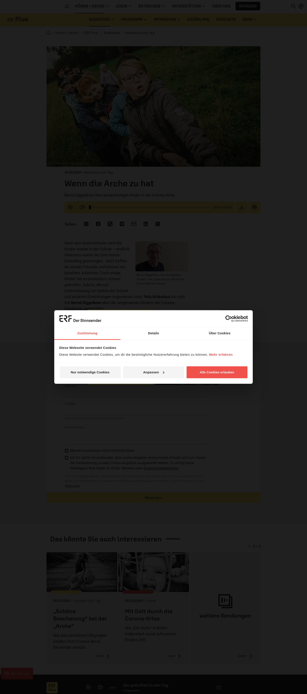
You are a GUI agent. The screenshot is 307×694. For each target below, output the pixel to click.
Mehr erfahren (221, 354)
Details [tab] (153, 333)
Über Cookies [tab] (219, 333)
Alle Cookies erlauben (217, 372)
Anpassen (153, 372)
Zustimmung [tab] (87, 333)
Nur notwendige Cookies (90, 372)
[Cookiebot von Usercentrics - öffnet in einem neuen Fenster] (228, 318)
